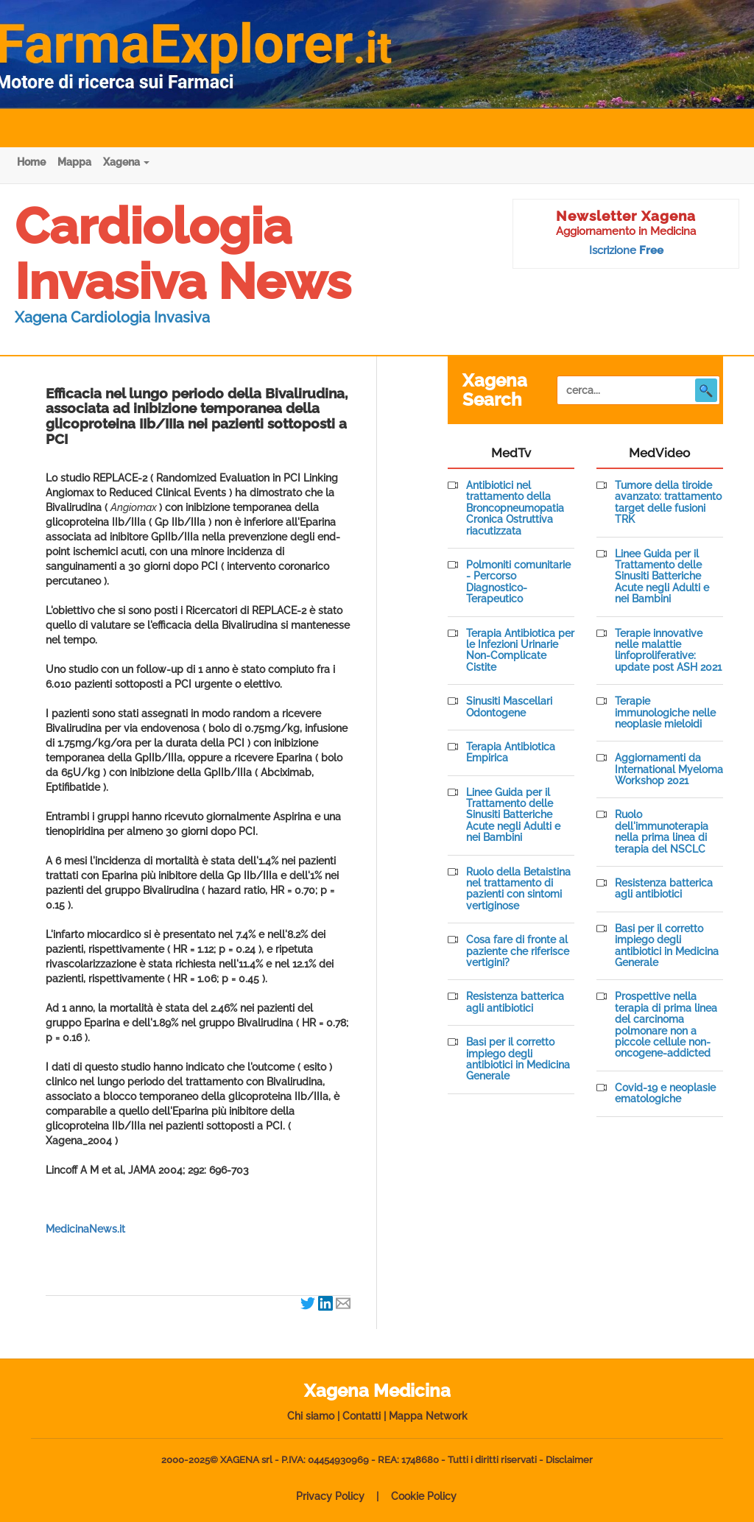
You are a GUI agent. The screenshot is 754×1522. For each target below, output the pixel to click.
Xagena (126, 162)
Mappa (74, 162)
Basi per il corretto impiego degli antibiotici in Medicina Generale (518, 1059)
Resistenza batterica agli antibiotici (515, 1002)
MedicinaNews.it (85, 1229)
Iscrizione (626, 250)
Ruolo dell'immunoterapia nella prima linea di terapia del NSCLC (661, 831)
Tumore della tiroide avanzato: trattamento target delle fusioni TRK (668, 502)
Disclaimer (569, 1459)
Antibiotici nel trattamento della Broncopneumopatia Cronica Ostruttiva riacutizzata (515, 508)
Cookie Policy (424, 1496)
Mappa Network (428, 1416)
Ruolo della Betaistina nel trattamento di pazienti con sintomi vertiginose (518, 889)
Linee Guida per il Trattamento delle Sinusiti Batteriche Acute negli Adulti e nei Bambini (513, 815)
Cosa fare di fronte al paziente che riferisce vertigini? (517, 951)
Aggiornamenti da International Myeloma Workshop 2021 (669, 769)
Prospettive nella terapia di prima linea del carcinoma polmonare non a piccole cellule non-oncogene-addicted (666, 1025)
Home (31, 162)
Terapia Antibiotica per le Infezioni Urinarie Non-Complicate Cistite (520, 650)
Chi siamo (310, 1416)
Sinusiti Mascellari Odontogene (509, 707)
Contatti (361, 1416)
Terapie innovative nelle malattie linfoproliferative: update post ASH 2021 (668, 650)
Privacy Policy (330, 1496)
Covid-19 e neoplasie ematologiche (665, 1093)
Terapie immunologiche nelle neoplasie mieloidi (665, 713)
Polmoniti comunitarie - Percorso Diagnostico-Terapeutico (518, 582)
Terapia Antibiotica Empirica (510, 752)
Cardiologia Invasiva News (183, 254)
